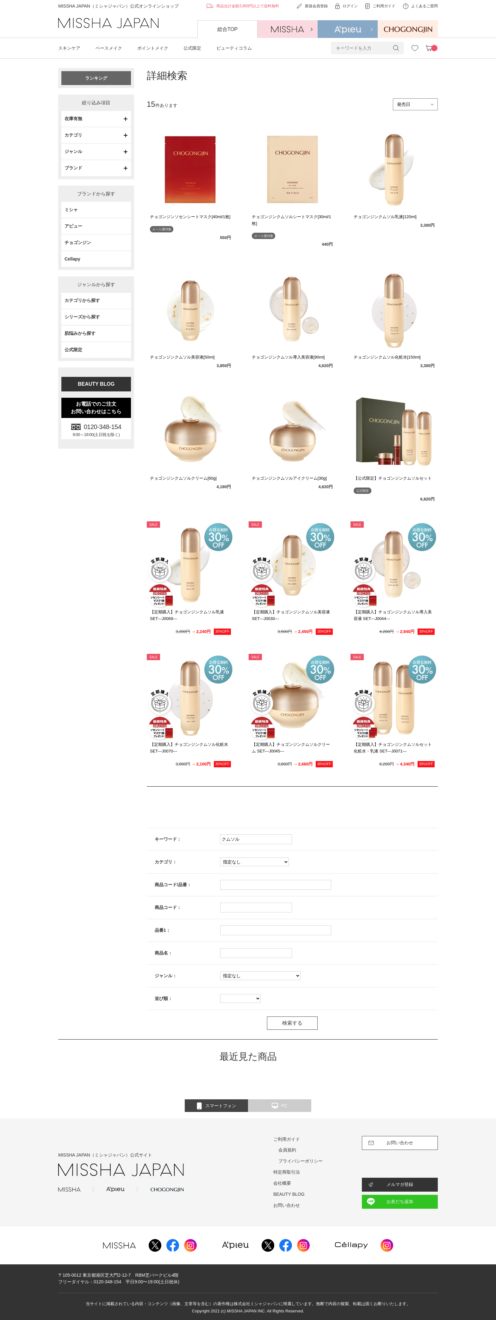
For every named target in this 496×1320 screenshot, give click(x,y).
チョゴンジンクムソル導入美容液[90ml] (288, 357)
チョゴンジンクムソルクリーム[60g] (183, 478)
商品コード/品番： (173, 884)
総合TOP (227, 29)
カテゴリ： (166, 861)
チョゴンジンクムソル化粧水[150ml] (387, 357)
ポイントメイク (152, 48)
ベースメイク (109, 48)
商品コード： (168, 907)
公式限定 (192, 48)
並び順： (163, 998)
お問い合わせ (286, 1205)
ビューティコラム (234, 48)
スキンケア (69, 48)
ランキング (96, 78)
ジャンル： (166, 975)
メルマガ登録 (400, 1184)
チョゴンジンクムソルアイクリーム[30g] (289, 478)
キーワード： (168, 839)
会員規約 (287, 1149)
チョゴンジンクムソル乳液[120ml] (385, 216)
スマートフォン (216, 1105)
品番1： (162, 930)
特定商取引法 (286, 1172)
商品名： (163, 952)
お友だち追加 (400, 1201)
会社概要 (282, 1183)
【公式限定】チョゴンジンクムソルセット (393, 478)
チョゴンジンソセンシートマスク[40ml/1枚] (190, 216)
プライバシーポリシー (300, 1160)
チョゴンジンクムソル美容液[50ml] (182, 357)
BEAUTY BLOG (96, 384)
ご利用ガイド (286, 1139)
